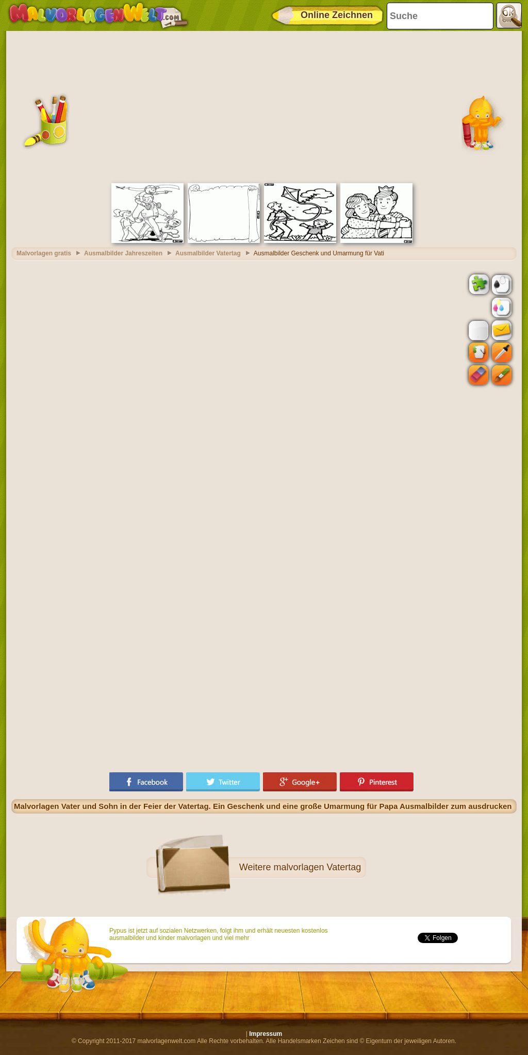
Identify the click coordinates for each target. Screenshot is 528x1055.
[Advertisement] (264, 106)
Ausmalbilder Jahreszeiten (123, 253)
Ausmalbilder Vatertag (208, 253)
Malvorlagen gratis (43, 253)
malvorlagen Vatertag (317, 867)
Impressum (265, 1033)
